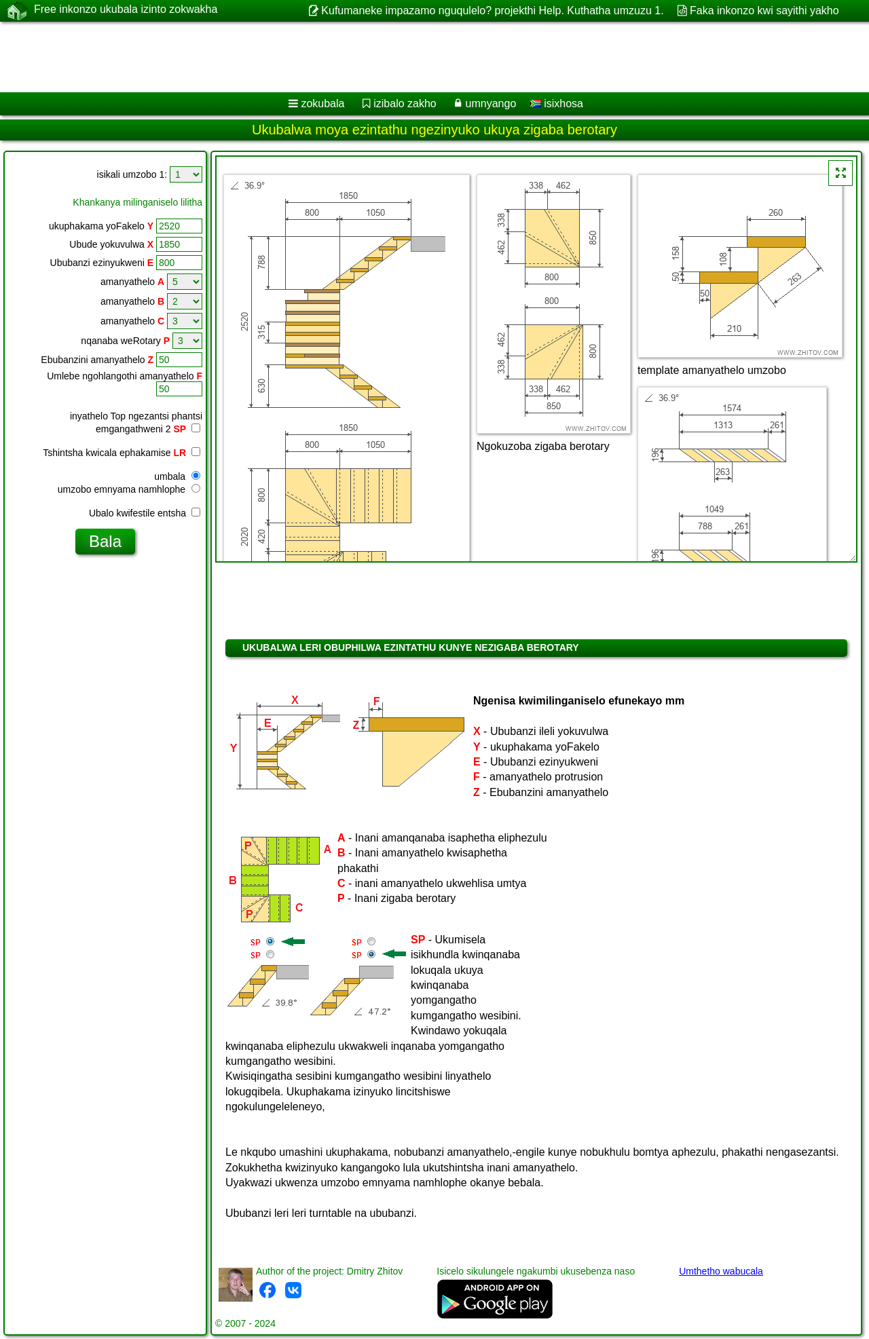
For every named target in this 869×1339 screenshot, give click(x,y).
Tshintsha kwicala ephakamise (121, 452)
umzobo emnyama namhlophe (129, 489)
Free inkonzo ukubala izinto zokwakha (125, 10)
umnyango (491, 103)
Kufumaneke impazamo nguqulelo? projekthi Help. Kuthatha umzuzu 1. (492, 10)
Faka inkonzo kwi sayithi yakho (764, 10)
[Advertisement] (412, 57)
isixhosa (556, 103)
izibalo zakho (405, 103)
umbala (177, 476)
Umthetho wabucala (721, 1271)
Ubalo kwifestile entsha (144, 513)
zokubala (322, 103)
